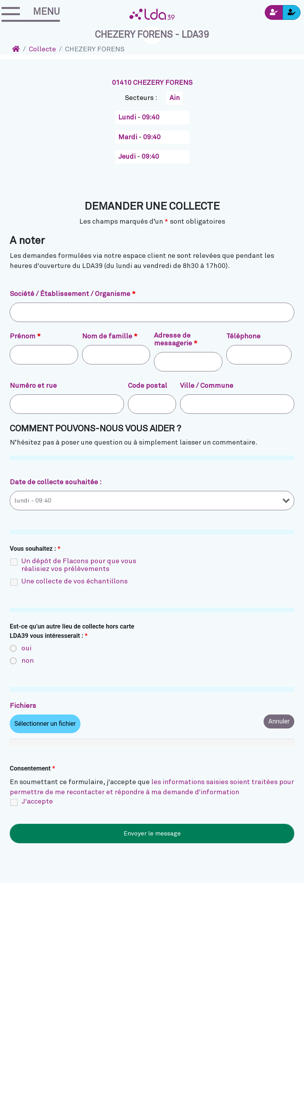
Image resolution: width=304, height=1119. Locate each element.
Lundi (128, 117)
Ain (174, 98)
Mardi (128, 137)
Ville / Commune (206, 385)
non (27, 660)
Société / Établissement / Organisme (73, 294)
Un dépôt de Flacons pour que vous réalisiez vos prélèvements (78, 565)
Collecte (42, 49)
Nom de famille (110, 336)
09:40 (150, 117)
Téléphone (243, 336)
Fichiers (23, 705)
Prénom (25, 336)
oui (26, 648)
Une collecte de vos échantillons (74, 581)
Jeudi (127, 156)
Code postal (147, 385)
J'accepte (37, 801)
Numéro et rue (33, 385)
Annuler (279, 721)
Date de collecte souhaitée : (55, 482)
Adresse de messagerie (175, 339)
